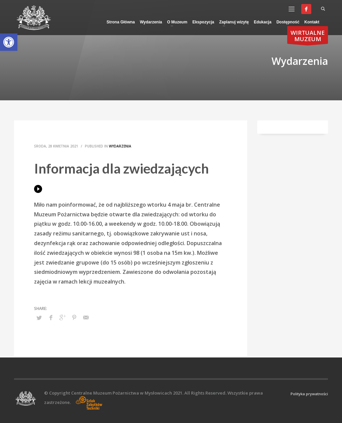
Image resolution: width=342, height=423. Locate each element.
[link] (8, 42)
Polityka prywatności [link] (309, 393)
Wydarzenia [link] (120, 146)
